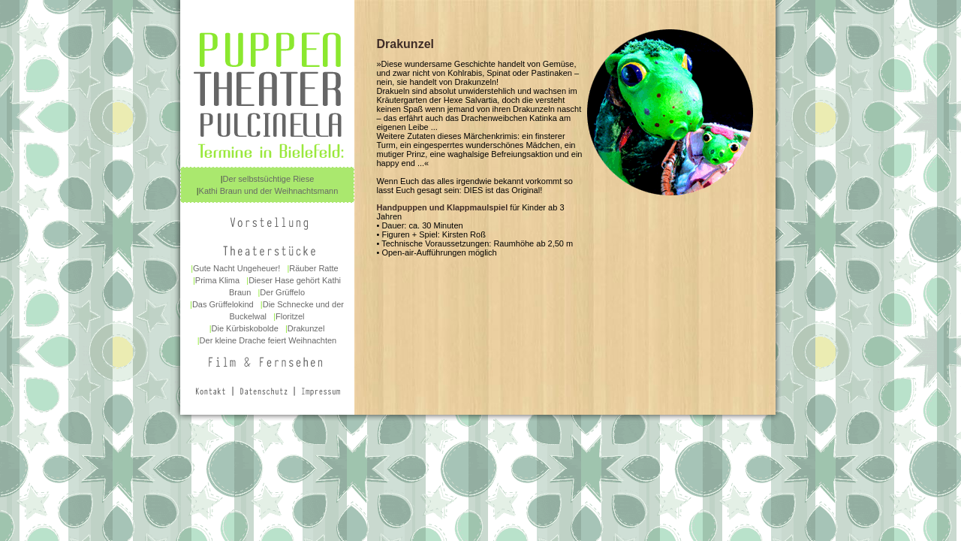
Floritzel (290, 316)
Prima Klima (217, 280)
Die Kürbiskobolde (245, 328)
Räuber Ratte (313, 268)
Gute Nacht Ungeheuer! (236, 268)
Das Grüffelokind (223, 304)
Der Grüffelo (282, 292)
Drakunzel (306, 328)
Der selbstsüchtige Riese (269, 178)
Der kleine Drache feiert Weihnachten (268, 340)
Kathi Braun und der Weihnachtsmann (269, 190)
